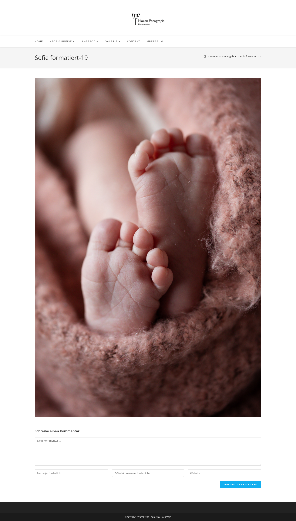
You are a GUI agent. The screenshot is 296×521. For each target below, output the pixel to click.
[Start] (205, 56)
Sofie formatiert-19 (250, 56)
